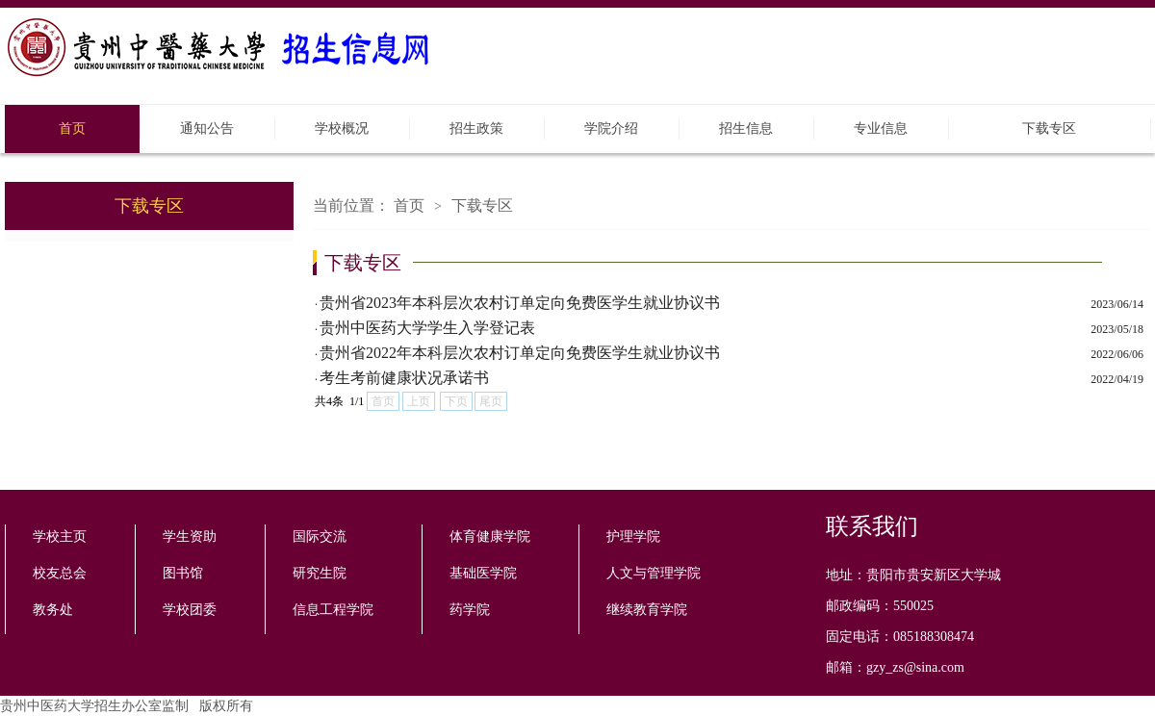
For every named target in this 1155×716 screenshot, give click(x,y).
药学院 (469, 609)
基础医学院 (483, 573)
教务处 (53, 609)
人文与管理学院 (653, 573)
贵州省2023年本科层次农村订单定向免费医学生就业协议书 (520, 302)
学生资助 (190, 536)
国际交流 (319, 536)
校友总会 (60, 573)
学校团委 (190, 609)
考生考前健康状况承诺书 (404, 378)
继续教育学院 (646, 609)
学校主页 (60, 536)
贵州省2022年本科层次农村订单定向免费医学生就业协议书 (520, 353)
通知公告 (207, 128)
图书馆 (183, 573)
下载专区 (1049, 128)
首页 (72, 128)
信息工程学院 (333, 609)
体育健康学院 (489, 536)
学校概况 (342, 128)
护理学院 (633, 536)
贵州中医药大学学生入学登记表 (427, 328)
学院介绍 (611, 128)
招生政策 (476, 128)
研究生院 (319, 573)
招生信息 (746, 128)
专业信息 (881, 128)
